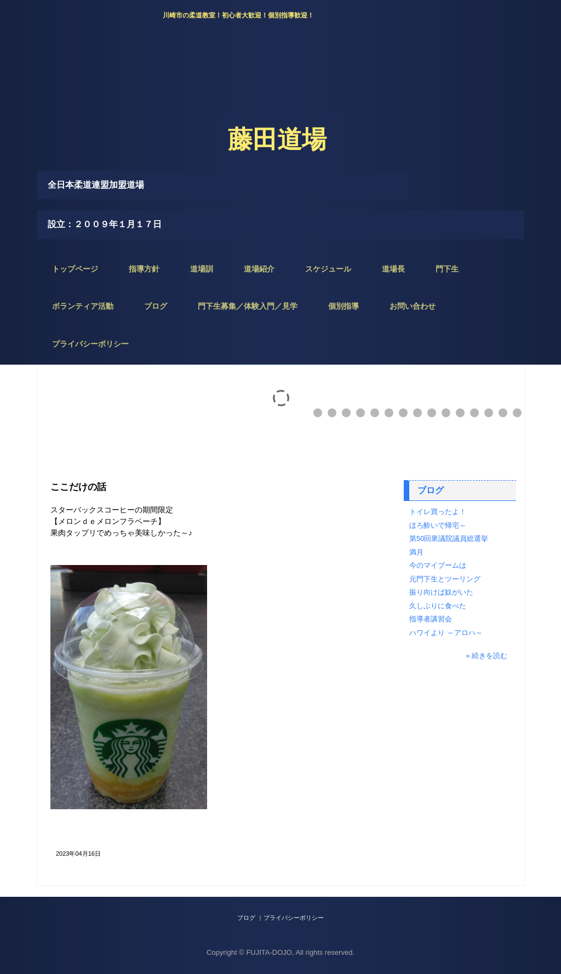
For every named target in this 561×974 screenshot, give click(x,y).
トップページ (75, 268)
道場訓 (201, 268)
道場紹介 (259, 268)
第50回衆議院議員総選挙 (448, 538)
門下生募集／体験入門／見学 (247, 306)
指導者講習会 (430, 619)
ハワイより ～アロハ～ (446, 633)
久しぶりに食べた (437, 606)
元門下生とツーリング (444, 579)
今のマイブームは (437, 565)
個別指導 (343, 306)
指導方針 (144, 268)
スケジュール (328, 268)
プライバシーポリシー (90, 343)
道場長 (393, 268)
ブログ (155, 306)
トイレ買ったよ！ (437, 512)
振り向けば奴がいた (441, 592)
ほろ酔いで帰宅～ (437, 525)
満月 (416, 552)
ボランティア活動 (82, 306)
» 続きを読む (486, 656)
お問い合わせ (413, 306)
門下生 (447, 268)
